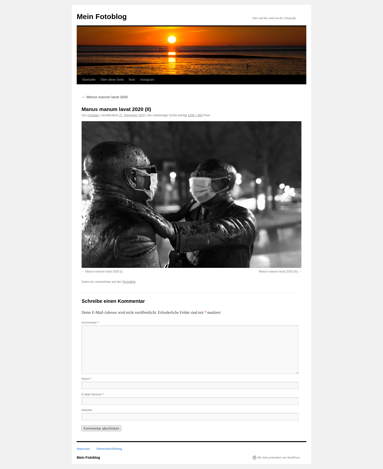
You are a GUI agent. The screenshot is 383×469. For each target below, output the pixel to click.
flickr (132, 79)
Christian (93, 115)
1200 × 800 (195, 115)
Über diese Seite (112, 79)
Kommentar (90, 322)
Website (87, 410)
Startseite (89, 79)
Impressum (83, 448)
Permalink (128, 282)
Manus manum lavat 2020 (105, 97)
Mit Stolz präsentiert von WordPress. (278, 457)
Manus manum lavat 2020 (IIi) (278, 271)
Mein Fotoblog (102, 16)
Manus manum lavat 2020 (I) (104, 271)
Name (86, 379)
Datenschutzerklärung (109, 448)
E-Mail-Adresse (93, 394)
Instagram (147, 79)
